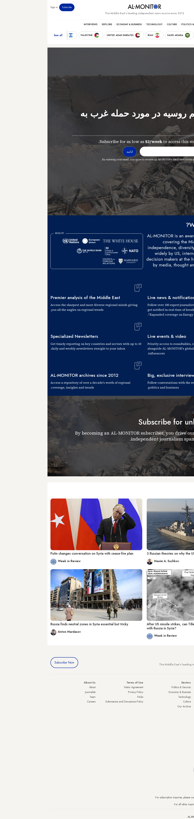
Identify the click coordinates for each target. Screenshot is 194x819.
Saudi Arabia (184, 692)
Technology (107, 24)
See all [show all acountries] (10, 35)
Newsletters (176, 7)
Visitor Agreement (86, 687)
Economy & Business (81, 24)
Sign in (6, 7)
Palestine (186, 711)
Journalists (43, 692)
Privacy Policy (88, 692)
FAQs (93, 697)
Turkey (187, 687)
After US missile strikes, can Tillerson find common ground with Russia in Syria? (142, 626)
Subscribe (19, 7)
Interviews (43, 24)
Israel (188, 706)
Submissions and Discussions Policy (77, 701)
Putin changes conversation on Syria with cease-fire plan (44, 553)
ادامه (184, 450)
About (45, 687)
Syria (188, 730)
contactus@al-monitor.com (177, 804)
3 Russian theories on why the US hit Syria (129, 553)
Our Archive (136, 706)
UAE (188, 701)
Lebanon (186, 725)
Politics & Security (146, 24)
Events (163, 7)
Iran (189, 697)
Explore (59, 24)
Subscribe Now (17, 662)
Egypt (188, 716)
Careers (43, 701)
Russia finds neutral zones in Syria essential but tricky (42, 624)
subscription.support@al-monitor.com (171, 797)
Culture (124, 24)
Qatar (188, 721)
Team (45, 697)
